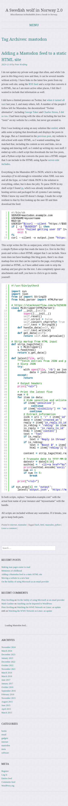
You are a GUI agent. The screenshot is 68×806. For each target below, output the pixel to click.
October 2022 (7, 665)
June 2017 (5, 680)
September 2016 (8, 691)
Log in (4, 774)
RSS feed (33, 84)
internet (13, 525)
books (4, 731)
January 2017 (7, 683)
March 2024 (6, 651)
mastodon (22, 525)
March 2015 (6, 712)
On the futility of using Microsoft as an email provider (25, 581)
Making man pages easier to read (15, 567)
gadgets (4, 738)
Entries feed (6, 778)
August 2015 (7, 701)
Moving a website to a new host (15, 578)
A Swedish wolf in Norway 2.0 (34, 10)
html (42, 525)
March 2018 (6, 676)
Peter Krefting (21, 64)
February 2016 (7, 694)
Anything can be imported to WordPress (34, 603)
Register (5, 771)
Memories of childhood (11, 570)
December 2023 (8, 654)
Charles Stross (50, 112)
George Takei (31, 112)
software (5, 753)
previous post (44, 136)
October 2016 (7, 687)
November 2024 (8, 647)
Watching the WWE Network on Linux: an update (39, 607)
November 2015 (8, 698)
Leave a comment (9, 528)
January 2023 (7, 658)
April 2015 (6, 709)
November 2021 (8, 669)
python (58, 525)
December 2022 (8, 661)
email (3, 734)
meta (3, 749)
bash (37, 525)
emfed (54, 128)
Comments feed (8, 782)
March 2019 (6, 672)
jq (22, 188)
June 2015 (5, 705)
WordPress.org (7, 785)
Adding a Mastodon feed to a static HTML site (21, 574)
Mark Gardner (7, 603)
